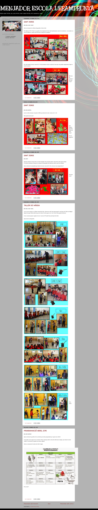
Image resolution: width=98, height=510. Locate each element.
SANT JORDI (29, 22)
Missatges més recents (31, 504)
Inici (49, 504)
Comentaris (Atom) (35, 506)
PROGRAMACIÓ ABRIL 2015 (35, 431)
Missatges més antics (67, 504)
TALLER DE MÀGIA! (32, 205)
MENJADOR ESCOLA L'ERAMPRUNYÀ (47, 8)
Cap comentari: (28, 97)
